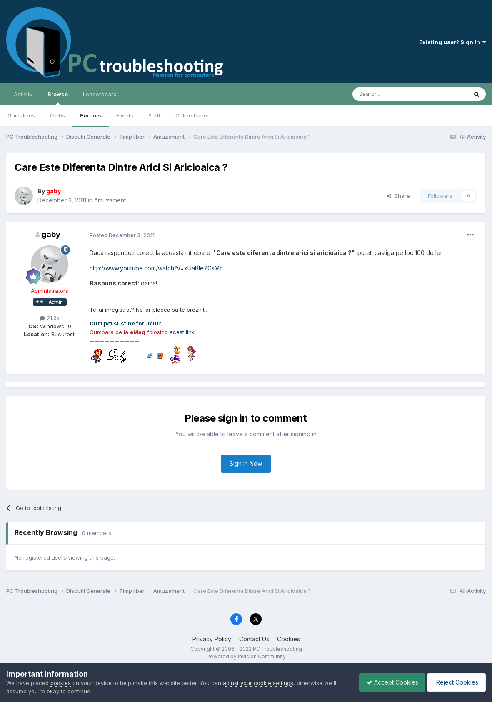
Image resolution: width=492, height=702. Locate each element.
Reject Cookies (455, 682)
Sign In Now (246, 463)
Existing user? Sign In (452, 42)
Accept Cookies (388, 682)
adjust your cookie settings (258, 683)
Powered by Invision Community (246, 656)
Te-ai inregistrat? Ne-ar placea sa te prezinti (148, 309)
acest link (182, 332)
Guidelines (21, 115)
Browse (57, 98)
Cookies (288, 638)
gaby (51, 234)
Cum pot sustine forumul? (125, 323)
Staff (154, 115)
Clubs (57, 115)
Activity (23, 94)
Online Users (192, 115)
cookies (60, 683)
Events (124, 115)
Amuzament (110, 200)
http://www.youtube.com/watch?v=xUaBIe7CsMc (156, 268)
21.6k (50, 318)
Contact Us (254, 638)
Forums (90, 115)
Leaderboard (100, 94)
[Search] (388, 94)
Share (398, 195)
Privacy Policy (211, 638)
